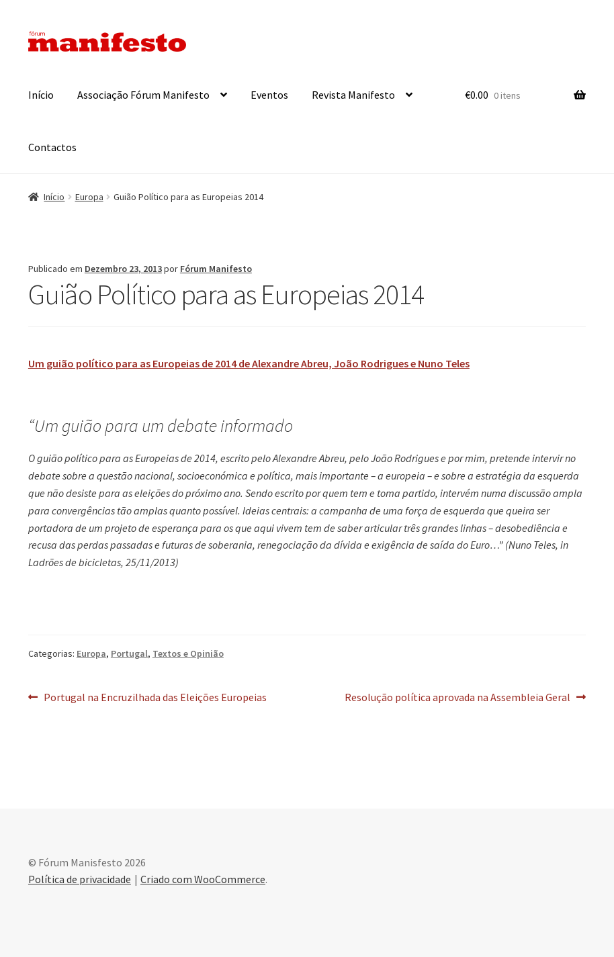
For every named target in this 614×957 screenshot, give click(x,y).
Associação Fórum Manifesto (143, 94)
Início (41, 94)
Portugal (129, 653)
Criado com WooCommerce (202, 879)
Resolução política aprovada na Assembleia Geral (457, 698)
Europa (89, 197)
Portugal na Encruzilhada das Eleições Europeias (155, 698)
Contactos (52, 147)
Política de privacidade (79, 879)
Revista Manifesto (353, 94)
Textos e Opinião (188, 653)
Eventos (269, 94)
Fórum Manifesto (216, 269)
